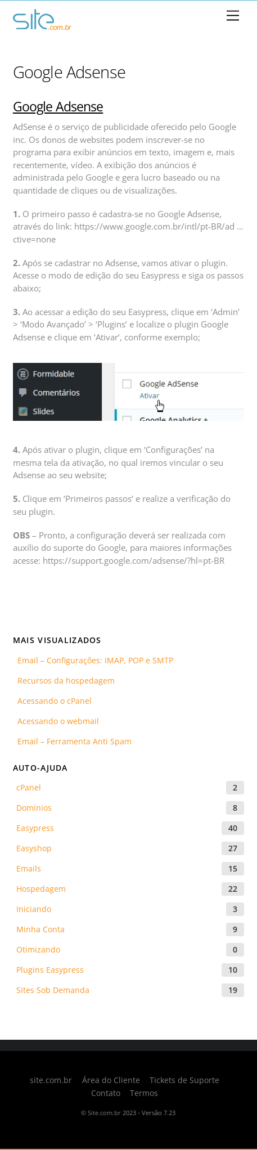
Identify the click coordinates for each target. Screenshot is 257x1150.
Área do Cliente (111, 1080)
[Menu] (233, 16)
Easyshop (34, 848)
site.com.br (51, 1080)
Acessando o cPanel (52, 700)
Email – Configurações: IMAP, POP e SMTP (93, 660)
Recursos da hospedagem (64, 680)
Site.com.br (104, 1112)
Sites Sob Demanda (52, 990)
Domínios (34, 807)
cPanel (28, 787)
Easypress (35, 828)
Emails (28, 868)
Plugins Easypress (50, 969)
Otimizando (38, 949)
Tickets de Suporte (184, 1080)
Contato (105, 1093)
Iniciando (33, 909)
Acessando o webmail (56, 721)
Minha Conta (40, 929)
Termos (144, 1093)
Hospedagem (41, 888)
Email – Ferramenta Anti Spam (72, 741)
